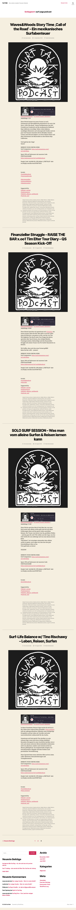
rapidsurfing (32, 207)
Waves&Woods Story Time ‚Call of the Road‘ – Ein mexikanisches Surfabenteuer (38, 29)
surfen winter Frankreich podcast (34, 214)
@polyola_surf (25, 196)
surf (33, 208)
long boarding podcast (42, 202)
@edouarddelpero (26, 181)
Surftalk (5, 3)
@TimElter (49, 331)
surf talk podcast (30, 816)
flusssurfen (24, 202)
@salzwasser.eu (25, 192)
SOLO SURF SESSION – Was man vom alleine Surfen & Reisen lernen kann (38, 433)
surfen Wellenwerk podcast (28, 819)
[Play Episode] (32, 111)
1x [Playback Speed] (40, 112)
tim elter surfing (45, 413)
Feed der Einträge (45, 879)
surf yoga (29, 211)
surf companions (48, 208)
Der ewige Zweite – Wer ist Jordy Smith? (20, 884)
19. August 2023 (38, 643)
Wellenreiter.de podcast (32, 219)
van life (49, 822)
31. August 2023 (38, 247)
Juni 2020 (43, 857)
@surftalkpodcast (26, 174)
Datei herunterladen (27, 116)
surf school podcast (42, 209)
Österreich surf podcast (32, 205)
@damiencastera (26, 183)
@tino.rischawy (50, 727)
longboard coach (51, 202)
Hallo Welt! (5, 870)
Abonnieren (36, 115)
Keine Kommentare (50, 38)
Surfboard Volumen (44, 211)
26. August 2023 (38, 442)
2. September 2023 (38, 38)
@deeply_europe (26, 190)
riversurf (37, 207)
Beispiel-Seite (64, 3)
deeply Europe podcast (27, 199)
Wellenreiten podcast (27, 218)
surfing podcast (25, 217)
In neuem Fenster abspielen (42, 116)
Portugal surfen (25, 207)
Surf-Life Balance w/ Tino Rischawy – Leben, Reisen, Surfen (38, 636)
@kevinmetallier (26, 179)
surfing (37, 215)
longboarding (25, 204)
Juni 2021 (43, 855)
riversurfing (42, 207)
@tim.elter (24, 381)
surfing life (32, 822)
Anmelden (43, 877)
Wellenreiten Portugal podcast (39, 218)
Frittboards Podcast (32, 202)
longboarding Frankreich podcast (36, 204)
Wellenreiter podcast (27, 416)
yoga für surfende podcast (38, 826)
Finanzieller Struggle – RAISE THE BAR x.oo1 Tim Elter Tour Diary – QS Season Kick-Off (38, 238)
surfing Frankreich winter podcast (46, 215)
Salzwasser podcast (49, 207)
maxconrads (28, 38)
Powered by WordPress (17, 906)
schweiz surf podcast (27, 208)
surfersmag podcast (31, 215)
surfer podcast (30, 820)
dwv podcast (48, 201)
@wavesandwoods (26, 176)
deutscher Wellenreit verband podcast (36, 201)
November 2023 (44, 853)
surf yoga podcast (35, 211)
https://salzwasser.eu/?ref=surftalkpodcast (33, 158)
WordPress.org (44, 883)
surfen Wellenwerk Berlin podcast (37, 212)
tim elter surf (38, 413)
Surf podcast (35, 209)
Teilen (41, 115)
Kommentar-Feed (45, 881)
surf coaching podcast (39, 208)
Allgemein (43, 867)
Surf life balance (35, 814)
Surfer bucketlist (45, 214)
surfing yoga (32, 217)
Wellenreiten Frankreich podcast (43, 217)
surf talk (49, 209)
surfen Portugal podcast (32, 817)
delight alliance (44, 199)
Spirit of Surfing (17, 892)
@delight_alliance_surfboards (29, 194)
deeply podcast (36, 199)
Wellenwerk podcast (42, 219)
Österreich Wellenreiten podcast (44, 205)
